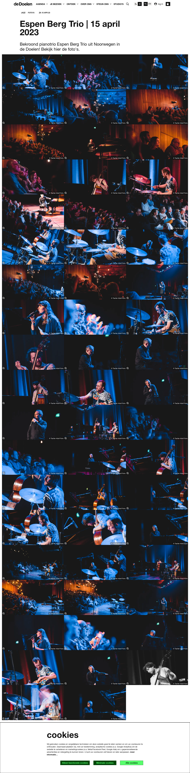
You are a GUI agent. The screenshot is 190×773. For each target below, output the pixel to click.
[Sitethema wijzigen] (138, 4)
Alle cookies (131, 763)
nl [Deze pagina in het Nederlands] (145, 4)
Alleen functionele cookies (75, 763)
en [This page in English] (149, 4)
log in (158, 4)
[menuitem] (119, 4)
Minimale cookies (104, 763)
